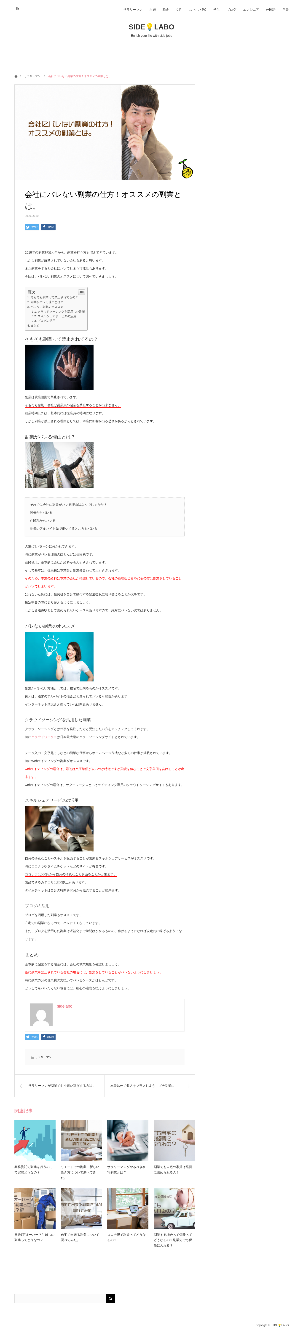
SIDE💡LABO (151, 27)
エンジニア (251, 9)
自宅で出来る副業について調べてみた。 (80, 1237)
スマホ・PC (197, 9)
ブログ (231, 9)
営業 (285, 9)
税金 (166, 9)
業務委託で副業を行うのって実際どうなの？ (33, 1169)
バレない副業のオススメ (47, 307)
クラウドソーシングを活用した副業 (61, 311)
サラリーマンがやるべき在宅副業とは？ (126, 1169)
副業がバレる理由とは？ (47, 302)
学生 (216, 9)
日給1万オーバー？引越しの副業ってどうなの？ (34, 1237)
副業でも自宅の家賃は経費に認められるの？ (173, 1169)
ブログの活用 (46, 320)
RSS (17, 8)
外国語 (271, 9)
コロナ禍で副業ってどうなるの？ (126, 1237)
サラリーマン (132, 9)
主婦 (152, 9)
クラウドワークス (44, 737)
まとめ (35, 325)
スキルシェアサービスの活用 (57, 316)
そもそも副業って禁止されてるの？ (54, 297)
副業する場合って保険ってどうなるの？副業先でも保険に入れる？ (173, 1240)
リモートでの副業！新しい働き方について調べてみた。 (80, 1172)
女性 (179, 9)
